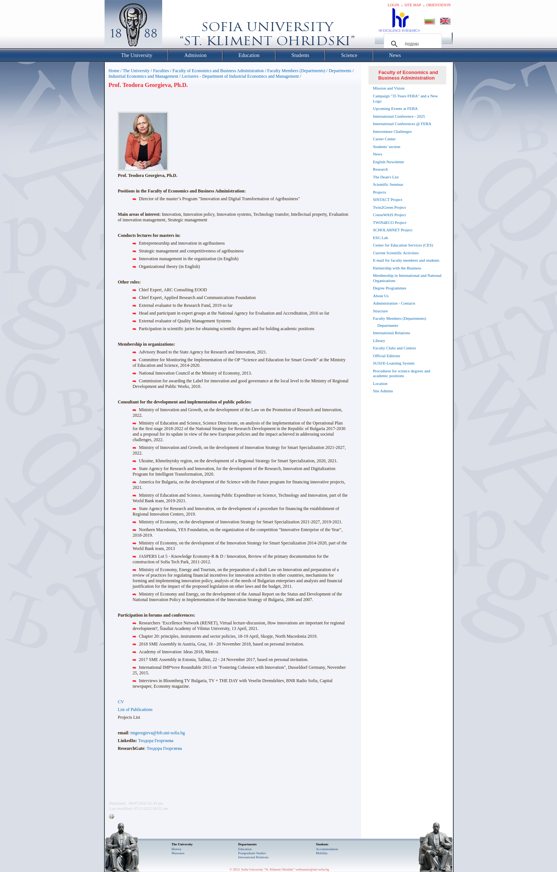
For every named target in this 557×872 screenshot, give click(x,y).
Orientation (438, 5)
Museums (177, 853)
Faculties (161, 70)
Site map (412, 5)
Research (380, 169)
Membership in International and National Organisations (407, 278)
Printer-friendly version (113, 817)
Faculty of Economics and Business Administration (218, 70)
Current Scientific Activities (395, 253)
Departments (339, 70)
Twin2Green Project (389, 207)
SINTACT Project (387, 199)
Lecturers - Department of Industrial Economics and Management (240, 76)
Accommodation (327, 849)
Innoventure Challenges (392, 131)
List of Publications (135, 709)
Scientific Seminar (388, 184)
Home (114, 70)
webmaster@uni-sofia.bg (312, 869)
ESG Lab (380, 237)
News (377, 154)
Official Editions (386, 355)
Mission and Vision (388, 88)
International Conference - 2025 (399, 116)
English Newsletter (388, 162)
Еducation (245, 849)
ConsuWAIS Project (389, 214)
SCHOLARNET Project (392, 230)
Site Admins (383, 391)
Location (380, 383)
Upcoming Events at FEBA (395, 108)
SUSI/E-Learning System (393, 363)
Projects (379, 192)
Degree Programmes (389, 288)
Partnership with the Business (397, 268)
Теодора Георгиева (155, 740)
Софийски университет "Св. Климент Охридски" (175, 26)
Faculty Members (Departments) (296, 70)
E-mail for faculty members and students (406, 260)
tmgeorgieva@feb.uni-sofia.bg (157, 732)
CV (121, 701)
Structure (380, 311)
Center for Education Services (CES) (403, 245)
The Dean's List (385, 177)
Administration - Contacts (394, 303)
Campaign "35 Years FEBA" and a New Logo (405, 98)
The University (136, 70)
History (176, 849)
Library (379, 340)
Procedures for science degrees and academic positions (401, 373)
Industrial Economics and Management (143, 76)
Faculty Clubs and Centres (394, 348)
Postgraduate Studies (252, 853)
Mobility (322, 853)
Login (393, 5)
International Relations (391, 333)
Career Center (384, 139)
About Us (380, 296)
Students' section (386, 146)
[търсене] (411, 44)
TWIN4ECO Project (389, 222)
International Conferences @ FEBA (402, 123)
